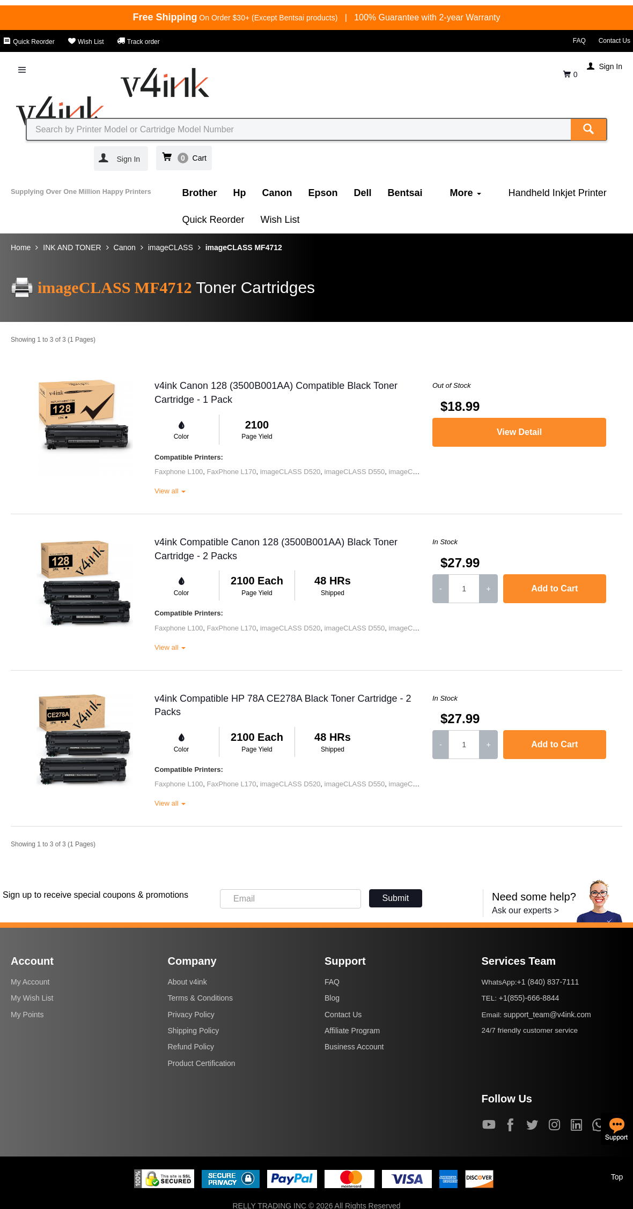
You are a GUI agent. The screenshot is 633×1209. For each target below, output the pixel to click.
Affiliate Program (352, 1030)
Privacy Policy (191, 1014)
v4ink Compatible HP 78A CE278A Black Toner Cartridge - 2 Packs (282, 705)
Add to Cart (554, 588)
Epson (323, 192)
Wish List (86, 42)
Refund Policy (191, 1046)
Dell (363, 192)
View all (170, 491)
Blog (332, 998)
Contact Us (614, 40)
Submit (395, 898)
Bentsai (405, 192)
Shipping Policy (193, 1030)
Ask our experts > (525, 910)
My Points (27, 1014)
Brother (199, 192)
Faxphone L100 (178, 472)
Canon (277, 192)
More (465, 192)
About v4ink (187, 982)
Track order (138, 42)
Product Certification (201, 1063)
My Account (30, 982)
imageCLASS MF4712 (243, 247)
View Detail (519, 432)
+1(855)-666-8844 (529, 998)
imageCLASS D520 (290, 472)
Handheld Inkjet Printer (558, 192)
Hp (239, 192)
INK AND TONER (72, 247)
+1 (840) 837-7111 (548, 982)
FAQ (579, 40)
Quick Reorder (29, 42)
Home (21, 247)
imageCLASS (170, 247)
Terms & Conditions (200, 998)
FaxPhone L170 (231, 472)
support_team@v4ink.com (547, 1014)
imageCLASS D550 (355, 472)
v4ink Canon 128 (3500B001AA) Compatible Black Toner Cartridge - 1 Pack (276, 392)
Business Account (354, 1046)
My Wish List (32, 998)
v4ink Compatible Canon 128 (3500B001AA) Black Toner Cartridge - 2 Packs (276, 549)
